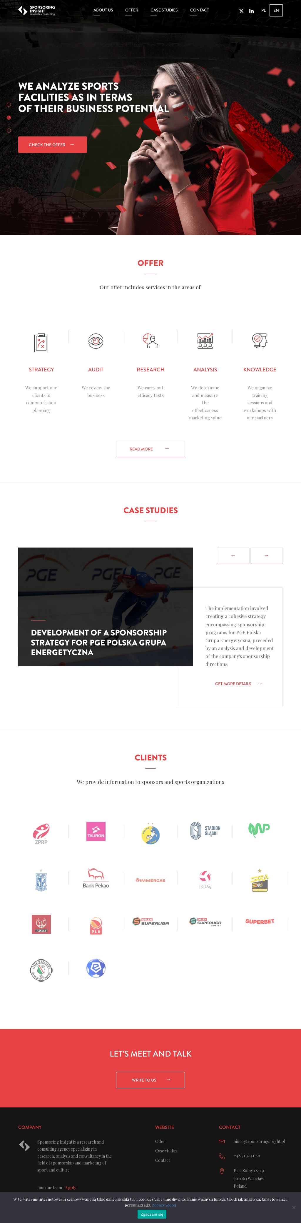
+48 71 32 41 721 (247, 1155)
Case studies (164, 11)
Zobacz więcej (164, 1204)
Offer (131, 11)
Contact (199, 11)
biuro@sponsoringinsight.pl (259, 1141)
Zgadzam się (152, 1214)
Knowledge (260, 370)
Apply (70, 1187)
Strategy (41, 370)
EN (276, 11)
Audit (95, 370)
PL (263, 11)
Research (151, 370)
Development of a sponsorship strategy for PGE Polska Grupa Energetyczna (99, 642)
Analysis (205, 370)
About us (103, 11)
